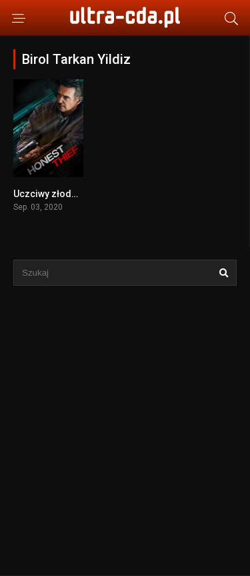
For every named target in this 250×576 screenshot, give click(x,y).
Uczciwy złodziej (50, 193)
